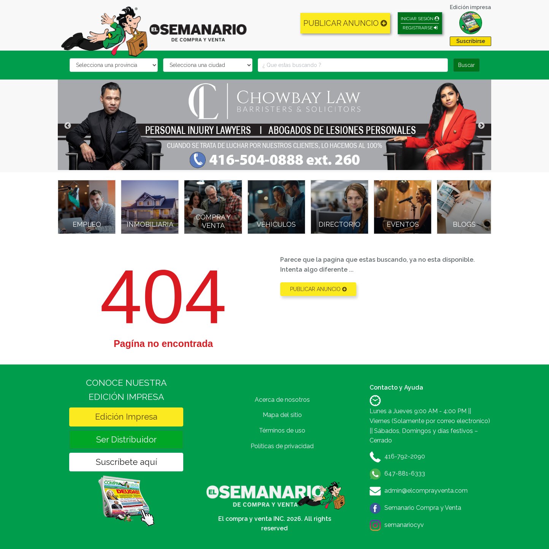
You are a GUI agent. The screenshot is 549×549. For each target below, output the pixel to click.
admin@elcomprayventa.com (426, 490)
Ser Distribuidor (126, 439)
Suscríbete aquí (126, 462)
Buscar (466, 65)
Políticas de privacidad (282, 446)
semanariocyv (404, 524)
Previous (67, 126)
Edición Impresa (126, 417)
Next (481, 126)
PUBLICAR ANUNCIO (345, 23)
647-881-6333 (404, 473)
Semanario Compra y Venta (422, 507)
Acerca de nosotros (282, 399)
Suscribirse (470, 41)
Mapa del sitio (282, 415)
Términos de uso (282, 430)
